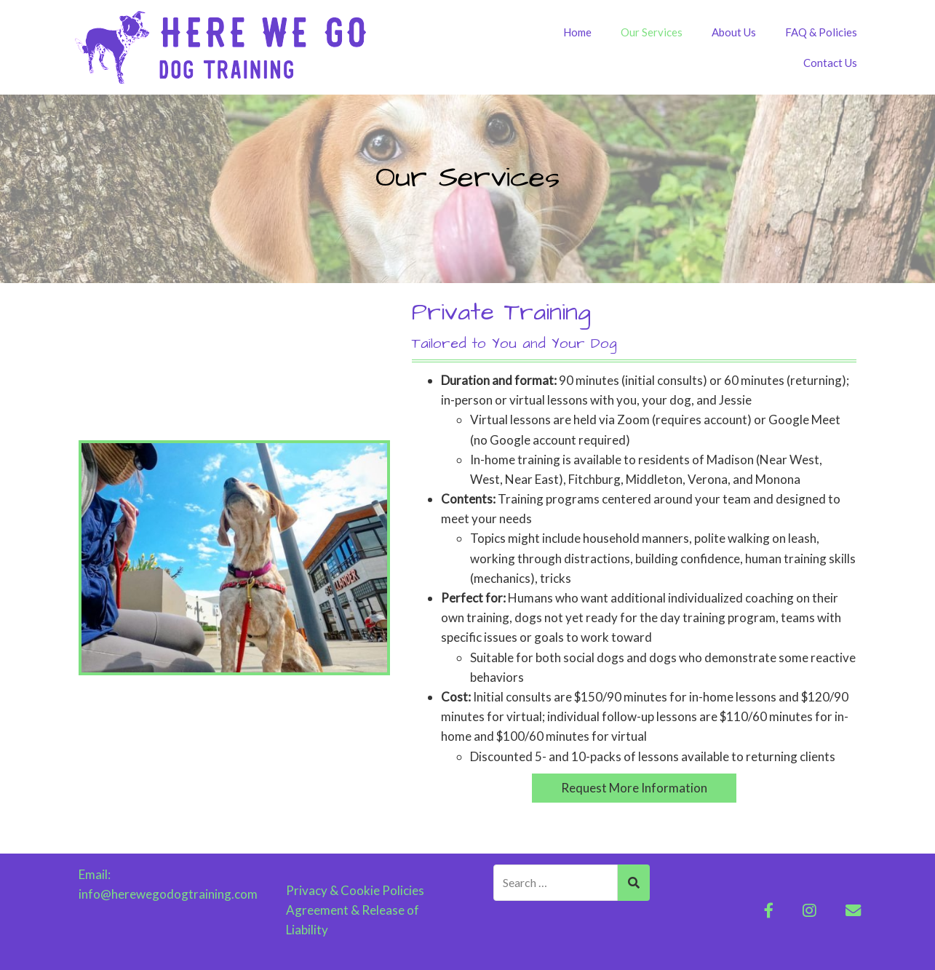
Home (577, 32)
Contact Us (830, 62)
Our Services (652, 32)
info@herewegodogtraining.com (168, 894)
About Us (734, 32)
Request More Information (634, 787)
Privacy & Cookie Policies (355, 890)
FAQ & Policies (821, 32)
